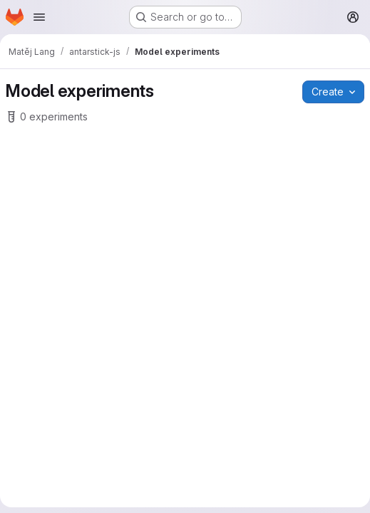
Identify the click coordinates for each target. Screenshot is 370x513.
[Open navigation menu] (39, 17)
